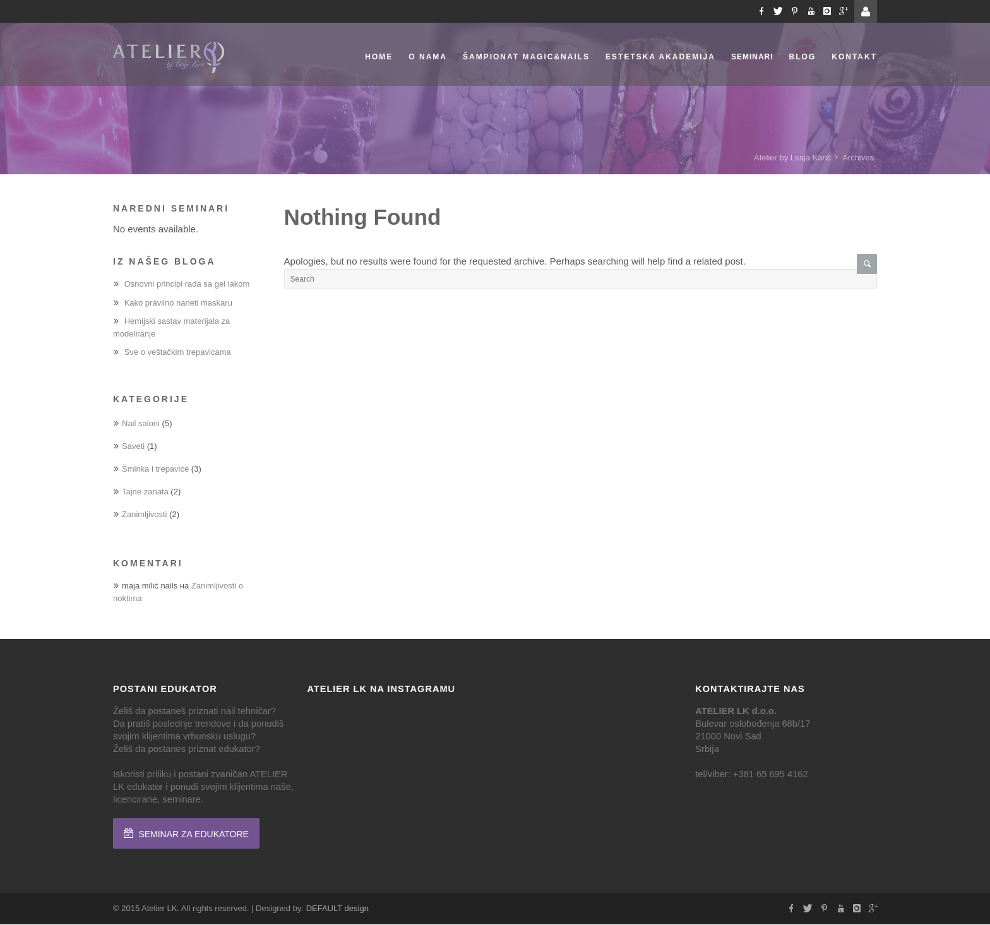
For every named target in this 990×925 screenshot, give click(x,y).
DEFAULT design (337, 908)
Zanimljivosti (144, 514)
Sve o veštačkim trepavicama (177, 352)
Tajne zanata (145, 491)
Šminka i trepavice (155, 469)
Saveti (133, 446)
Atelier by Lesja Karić (792, 157)
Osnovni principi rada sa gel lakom (187, 284)
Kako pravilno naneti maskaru (178, 302)
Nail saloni (141, 423)
